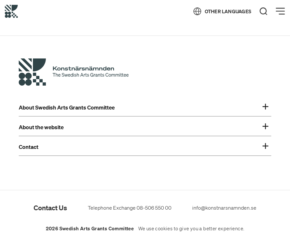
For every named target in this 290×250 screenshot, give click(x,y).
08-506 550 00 (154, 207)
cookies (163, 229)
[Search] (263, 11)
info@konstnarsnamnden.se (224, 207)
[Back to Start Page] (11, 11)
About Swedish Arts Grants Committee (143, 107)
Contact (143, 147)
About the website (143, 127)
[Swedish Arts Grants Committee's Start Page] (74, 73)
